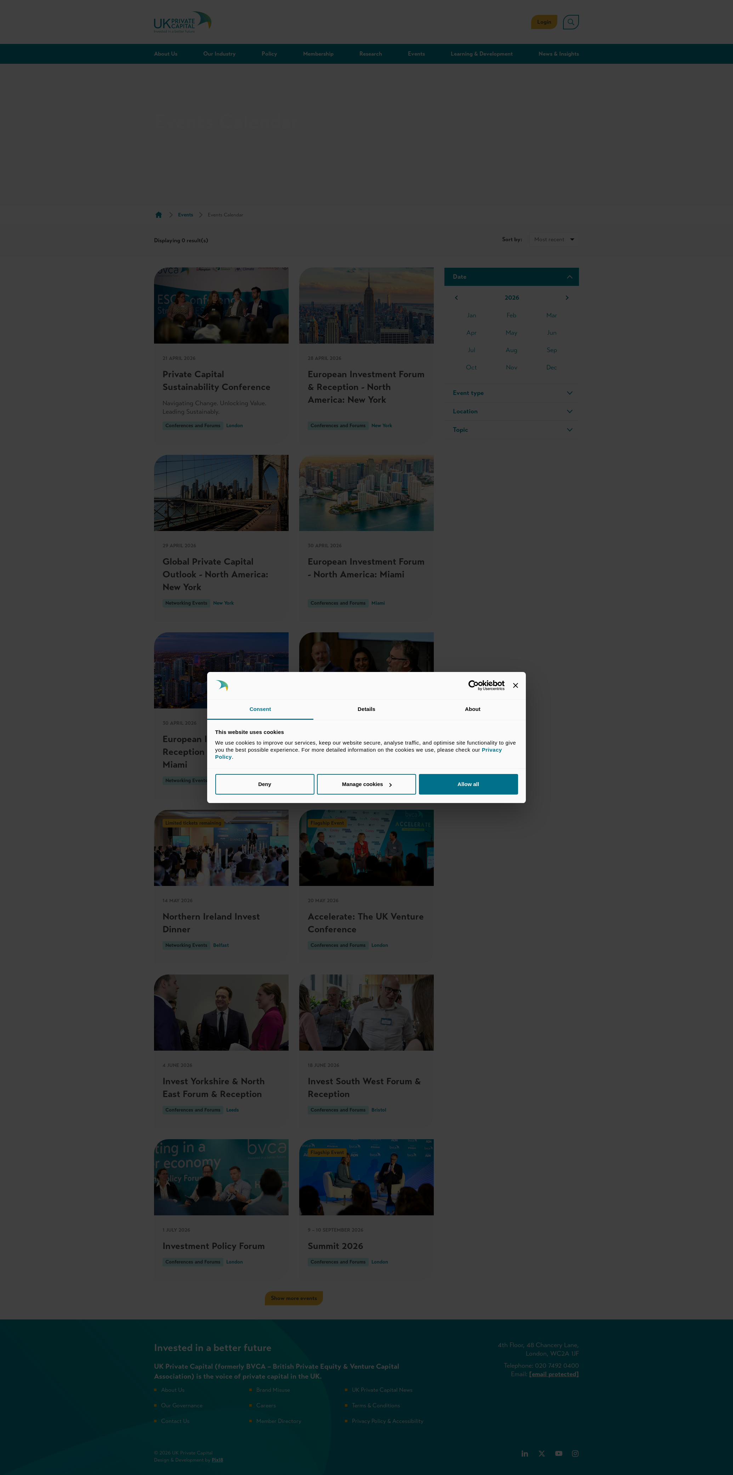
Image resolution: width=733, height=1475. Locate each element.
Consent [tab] (260, 709)
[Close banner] (515, 685)
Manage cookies (367, 784)
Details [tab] (366, 709)
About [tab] (473, 709)
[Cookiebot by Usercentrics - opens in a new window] (474, 685)
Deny (264, 784)
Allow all (468, 784)
